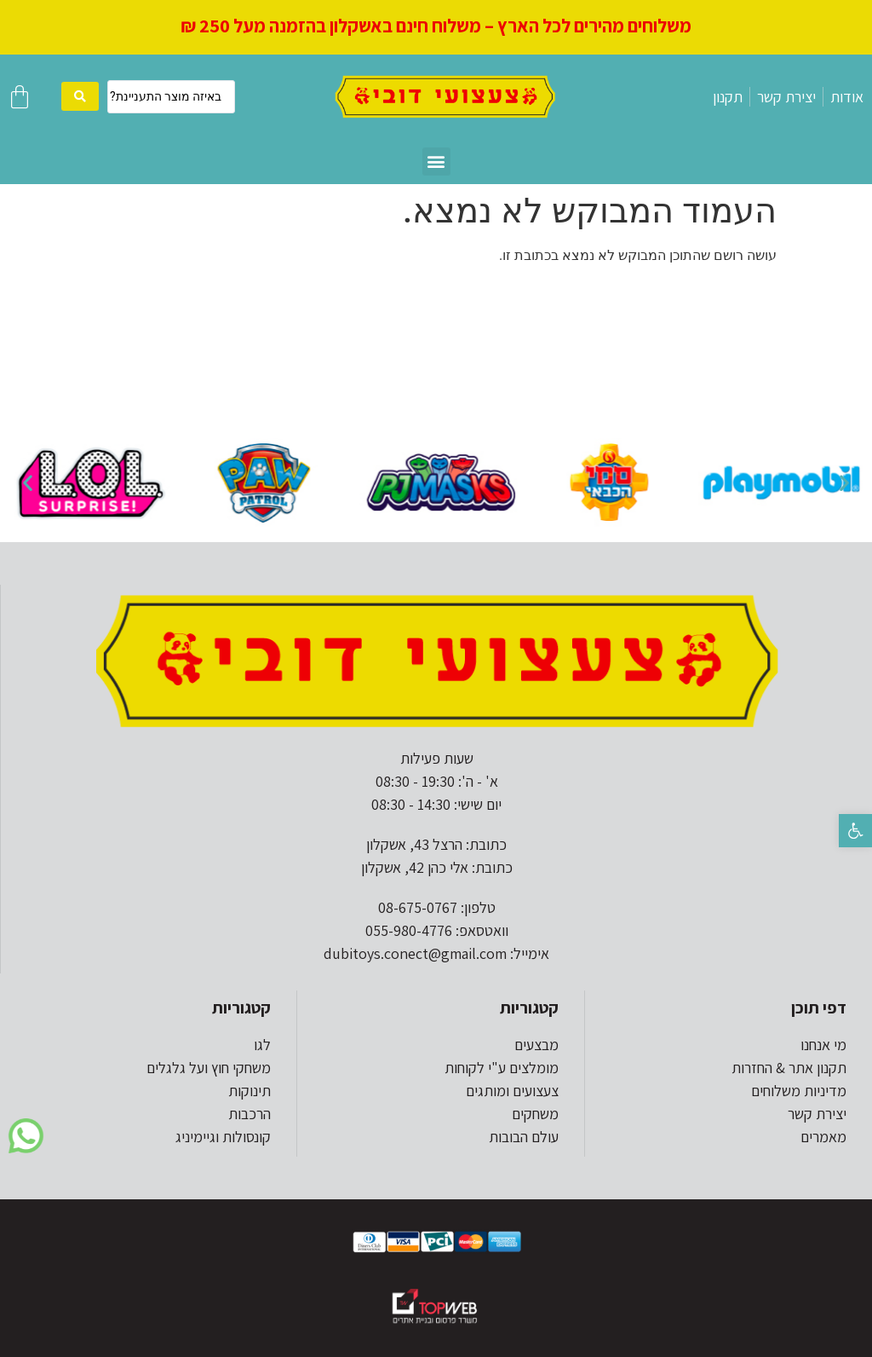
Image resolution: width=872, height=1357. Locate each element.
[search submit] (80, 96)
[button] (855, 830)
